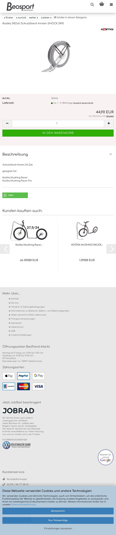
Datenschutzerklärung (23, 505)
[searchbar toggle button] (92, 5)
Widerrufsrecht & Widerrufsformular (28, 315)
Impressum (16, 323)
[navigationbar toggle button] (111, 5)
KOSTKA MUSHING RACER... (87, 245)
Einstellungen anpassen (58, 528)
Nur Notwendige (58, 520)
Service (14, 303)
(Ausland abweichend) (83, 103)
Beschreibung (15, 154)
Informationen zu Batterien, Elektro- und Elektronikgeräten (40, 311)
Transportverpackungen (23, 319)
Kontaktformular (14, 479)
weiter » (33, 17)
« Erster (8, 17)
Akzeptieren (58, 511)
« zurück (21, 17)
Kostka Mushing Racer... (28, 245)
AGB (13, 331)
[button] (15, 195)
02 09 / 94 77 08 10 (15, 484)
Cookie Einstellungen (21, 335)
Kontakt (15, 299)
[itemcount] (58, 123)
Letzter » (46, 17)
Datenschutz (17, 327)
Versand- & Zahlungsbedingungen (28, 307)
